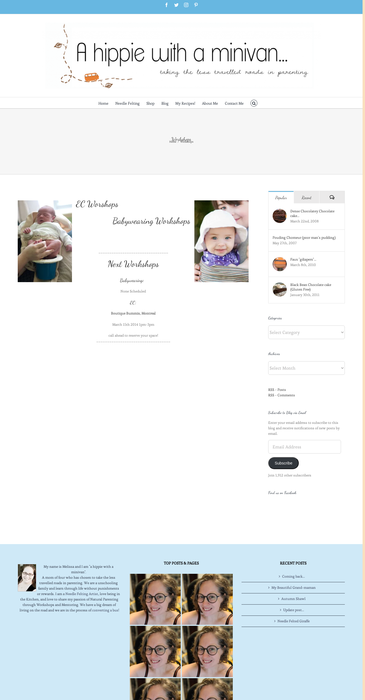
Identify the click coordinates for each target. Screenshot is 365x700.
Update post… (293, 588)
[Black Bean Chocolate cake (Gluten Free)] (280, 285)
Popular (281, 197)
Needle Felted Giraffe (293, 599)
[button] (254, 102)
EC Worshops (97, 204)
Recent (307, 197)
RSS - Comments (281, 395)
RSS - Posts (277, 389)
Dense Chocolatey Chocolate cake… (312, 213)
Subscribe (283, 463)
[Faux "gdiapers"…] (280, 259)
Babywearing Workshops (151, 221)
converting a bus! (105, 588)
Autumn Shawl (293, 576)
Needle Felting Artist (81, 571)
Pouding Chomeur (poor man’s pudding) (304, 237)
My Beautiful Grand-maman (294, 565)
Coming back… (293, 554)
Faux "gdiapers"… (303, 259)
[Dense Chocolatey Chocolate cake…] (280, 211)
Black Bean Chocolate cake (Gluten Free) (310, 287)
